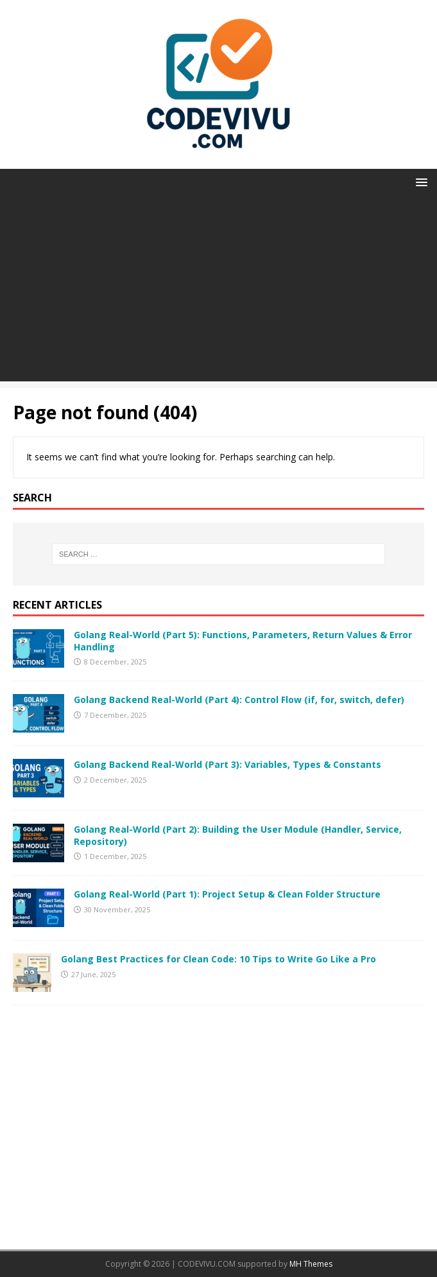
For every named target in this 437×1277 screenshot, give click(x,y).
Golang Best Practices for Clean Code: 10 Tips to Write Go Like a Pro (218, 959)
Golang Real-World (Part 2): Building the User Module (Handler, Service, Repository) (238, 835)
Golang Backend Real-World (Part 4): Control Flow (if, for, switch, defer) (239, 699)
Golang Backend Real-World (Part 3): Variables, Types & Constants (227, 764)
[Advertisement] (218, 291)
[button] (419, 181)
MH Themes (310, 1263)
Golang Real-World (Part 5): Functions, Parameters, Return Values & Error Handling (243, 640)
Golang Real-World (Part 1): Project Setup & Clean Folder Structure (227, 894)
